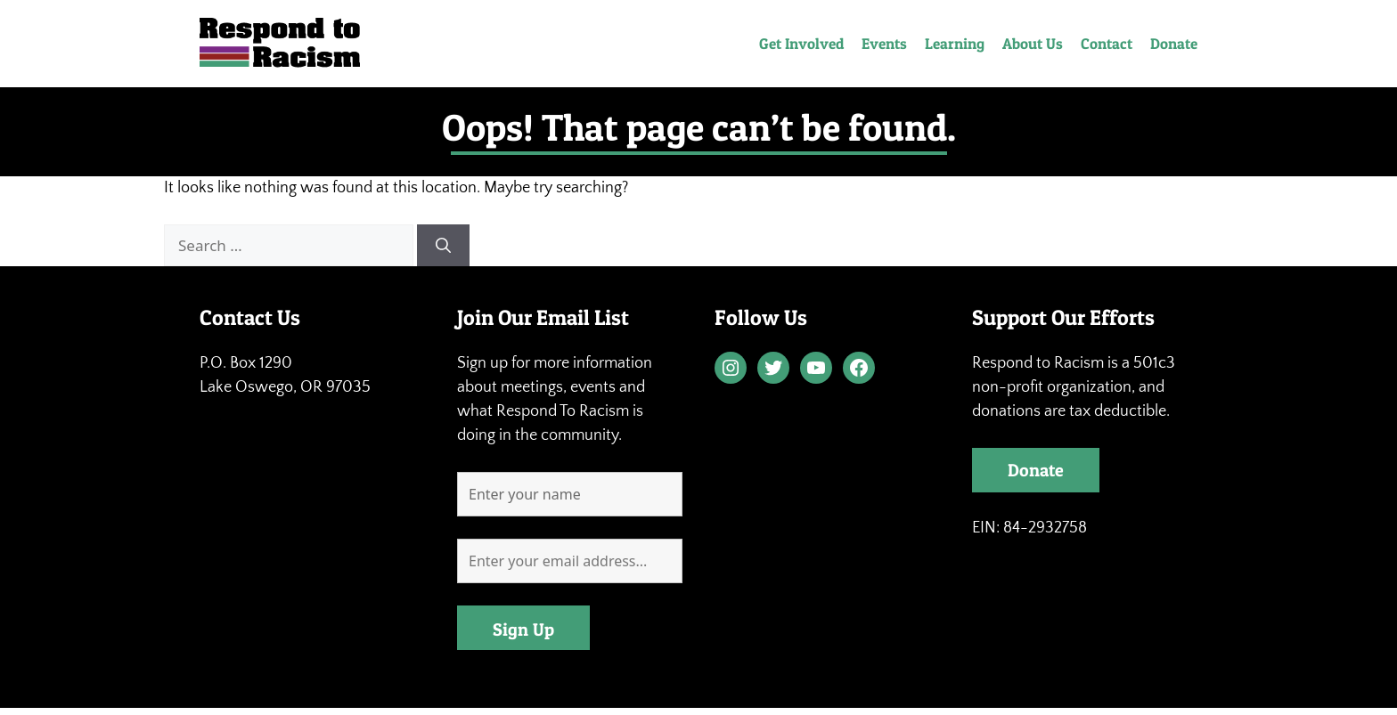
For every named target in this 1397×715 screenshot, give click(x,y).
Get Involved (801, 43)
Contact (1106, 43)
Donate (1173, 43)
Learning (954, 43)
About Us (1032, 43)
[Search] (443, 245)
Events (884, 43)
